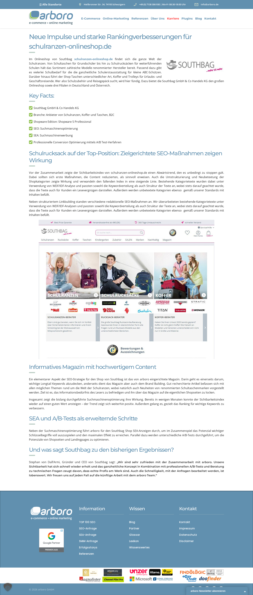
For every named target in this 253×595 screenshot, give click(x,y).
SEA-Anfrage (87, 534)
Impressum (187, 528)
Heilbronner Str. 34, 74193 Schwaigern (104, 4)
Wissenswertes (139, 547)
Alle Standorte (51, 4)
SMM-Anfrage (88, 541)
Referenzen (139, 18)
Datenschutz (188, 534)
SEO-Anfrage (88, 528)
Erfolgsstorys (88, 547)
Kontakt (210, 18)
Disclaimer (186, 541)
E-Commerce (90, 18)
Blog (198, 18)
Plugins (187, 18)
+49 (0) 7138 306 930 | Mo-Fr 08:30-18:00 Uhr (162, 4)
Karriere (173, 18)
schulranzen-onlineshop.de (93, 59)
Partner (134, 528)
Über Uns (158, 18)
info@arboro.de (209, 4)
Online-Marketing (116, 18)
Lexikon (134, 541)
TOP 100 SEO (87, 522)
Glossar (134, 534)
